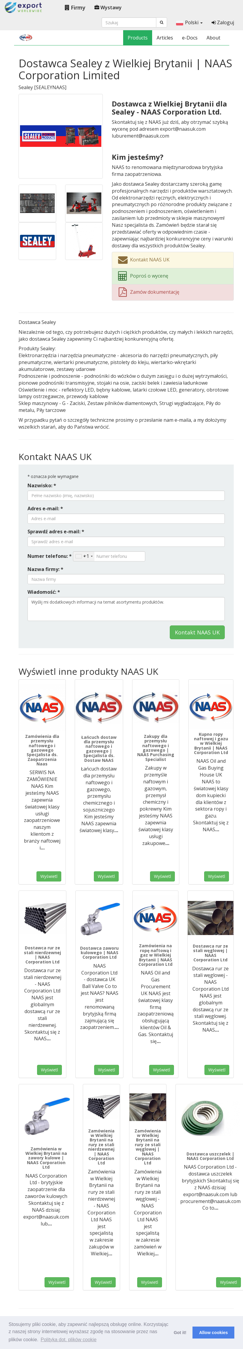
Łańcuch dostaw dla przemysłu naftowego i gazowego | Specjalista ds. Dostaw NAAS (99, 748)
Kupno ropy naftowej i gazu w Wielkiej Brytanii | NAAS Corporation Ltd (211, 743)
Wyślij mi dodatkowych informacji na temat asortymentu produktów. (126, 609)
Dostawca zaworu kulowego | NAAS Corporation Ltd (99, 952)
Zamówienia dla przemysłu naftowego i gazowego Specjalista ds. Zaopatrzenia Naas (42, 750)
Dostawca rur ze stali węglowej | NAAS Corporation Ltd (210, 953)
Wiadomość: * (43, 592)
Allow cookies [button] (213, 1332)
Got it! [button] (180, 1332)
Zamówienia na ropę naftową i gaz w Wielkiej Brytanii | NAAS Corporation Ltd (155, 955)
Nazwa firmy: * (45, 569)
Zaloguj (223, 22)
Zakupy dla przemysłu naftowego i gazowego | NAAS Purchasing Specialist (155, 747)
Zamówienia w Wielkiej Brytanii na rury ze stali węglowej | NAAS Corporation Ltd (148, 1147)
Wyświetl (48, 876)
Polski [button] (189, 22)
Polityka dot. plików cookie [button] (69, 1339)
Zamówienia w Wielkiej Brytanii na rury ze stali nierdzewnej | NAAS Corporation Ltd (101, 1147)
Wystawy (108, 7)
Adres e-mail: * (45, 508)
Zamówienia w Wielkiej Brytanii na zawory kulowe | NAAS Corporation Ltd (46, 1158)
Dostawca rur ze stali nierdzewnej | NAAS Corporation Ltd (42, 954)
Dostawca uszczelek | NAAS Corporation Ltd (210, 1156)
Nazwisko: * (41, 485)
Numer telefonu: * (49, 556)
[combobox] (83, 556)
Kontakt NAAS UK (197, 632)
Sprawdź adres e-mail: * (55, 531)
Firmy (75, 7)
